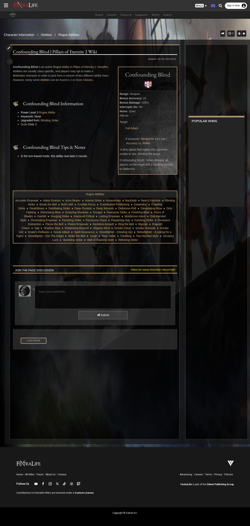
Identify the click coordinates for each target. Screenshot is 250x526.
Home (19, 474)
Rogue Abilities (68, 34)
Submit (103, 319)
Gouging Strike (144, 216)
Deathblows (95, 208)
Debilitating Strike (117, 208)
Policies (228, 474)
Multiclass (20, 75)
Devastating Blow (82, 212)
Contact (62, 474)
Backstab (144, 200)
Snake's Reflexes (129, 232)
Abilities (46, 34)
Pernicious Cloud (44, 224)
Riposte (89, 228)
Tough (33, 239)
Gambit (125, 216)
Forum (40, 474)
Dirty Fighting (106, 212)
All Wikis (29, 474)
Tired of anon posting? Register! (151, 273)
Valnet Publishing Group (220, 484)
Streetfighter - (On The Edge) (138, 236)
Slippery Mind (41, 232)
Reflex (145, 143)
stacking (157, 164)
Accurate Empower (39, 200)
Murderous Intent (77, 220)
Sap (125, 228)
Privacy (218, 474)
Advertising (186, 474)
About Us (51, 474)
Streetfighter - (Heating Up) (52, 236)
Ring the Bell (72, 228)
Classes (89, 79)
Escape (41, 216)
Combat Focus (123, 204)
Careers (198, 474)
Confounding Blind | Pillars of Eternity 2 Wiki (56, 51)
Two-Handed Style (87, 239)
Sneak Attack (152, 232)
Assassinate (126, 200)
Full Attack (130, 128)
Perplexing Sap (69, 224)
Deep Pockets (141, 208)
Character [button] (125, 14)
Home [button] (99, 14)
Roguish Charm (108, 228)
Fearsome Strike (60, 216)
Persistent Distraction (119, 224)
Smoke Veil (107, 232)
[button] (201, 5)
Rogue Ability (62, 66)
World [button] (155, 14)
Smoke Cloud (62, 232)
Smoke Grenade (85, 232)
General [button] (111, 14)
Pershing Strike (92, 224)
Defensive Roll (59, 212)
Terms (208, 474)
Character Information (19, 34)
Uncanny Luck (112, 239)
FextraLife (186, 484)
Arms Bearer (85, 200)
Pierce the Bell (146, 224)
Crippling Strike (73, 208)
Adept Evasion (65, 200)
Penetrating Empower (132, 220)
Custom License (84, 492)
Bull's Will (103, 204)
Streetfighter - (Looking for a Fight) (95, 236)
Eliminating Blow (129, 212)
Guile (25, 124)
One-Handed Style (103, 220)
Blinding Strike (50, 120)
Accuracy (130, 143)
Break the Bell (84, 204)
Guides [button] (167, 14)
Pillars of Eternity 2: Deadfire (91, 66)
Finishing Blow (84, 216)
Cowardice (53, 208)
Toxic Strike (49, 239)
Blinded (144, 138)
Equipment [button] (141, 14)
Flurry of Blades (107, 216)
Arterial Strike (106, 200)
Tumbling (66, 239)
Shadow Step (140, 228)
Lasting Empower (51, 220)
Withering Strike (100, 243)
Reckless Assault (49, 228)
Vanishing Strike (135, 239)
